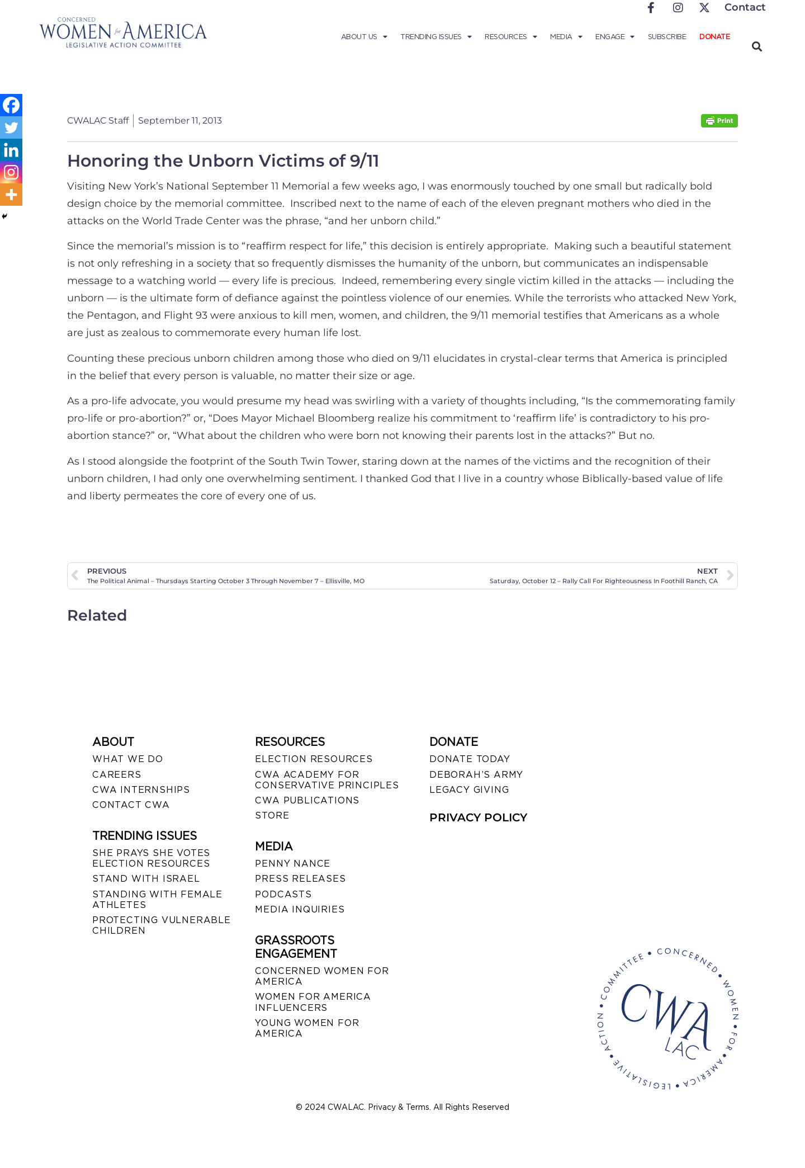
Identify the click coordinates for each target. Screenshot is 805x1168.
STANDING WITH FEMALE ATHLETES (157, 899)
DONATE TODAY (469, 759)
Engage (614, 37)
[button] (756, 46)
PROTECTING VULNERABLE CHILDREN (161, 925)
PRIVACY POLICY (478, 817)
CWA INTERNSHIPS (141, 789)
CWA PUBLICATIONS (307, 800)
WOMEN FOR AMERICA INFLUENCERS (313, 1002)
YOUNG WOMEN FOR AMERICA (307, 1028)
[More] (11, 194)
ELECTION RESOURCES (313, 759)
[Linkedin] (11, 150)
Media (566, 37)
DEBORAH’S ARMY (476, 774)
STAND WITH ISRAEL (146, 878)
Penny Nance (292, 863)
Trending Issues (435, 37)
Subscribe (667, 36)
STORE (272, 815)
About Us (364, 37)
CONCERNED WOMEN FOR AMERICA (322, 976)
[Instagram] (11, 172)
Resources (511, 37)
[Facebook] (11, 105)
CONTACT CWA (131, 805)
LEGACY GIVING (469, 789)
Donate (714, 36)
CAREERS (116, 774)
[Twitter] (11, 127)
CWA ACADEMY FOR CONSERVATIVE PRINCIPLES (327, 780)
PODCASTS (283, 894)
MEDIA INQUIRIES (299, 909)
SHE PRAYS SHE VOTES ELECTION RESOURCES (151, 858)
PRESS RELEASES (300, 878)
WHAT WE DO (127, 759)
